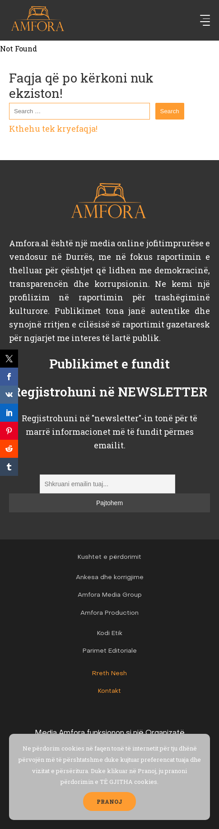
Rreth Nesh (109, 674)
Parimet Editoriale (110, 651)
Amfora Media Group (110, 595)
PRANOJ (109, 801)
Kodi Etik (109, 633)
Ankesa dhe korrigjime (110, 577)
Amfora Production (109, 613)
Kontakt (109, 691)
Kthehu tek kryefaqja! (53, 128)
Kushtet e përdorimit (109, 557)
